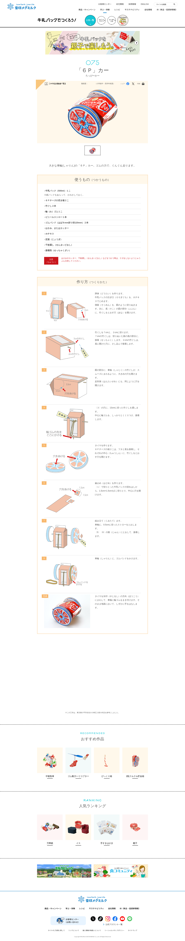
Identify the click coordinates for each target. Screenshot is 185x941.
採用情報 (132, 4)
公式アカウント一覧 (112, 924)
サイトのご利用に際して (56, 930)
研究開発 (120, 4)
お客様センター (104, 4)
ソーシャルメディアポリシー (114, 930)
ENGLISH (145, 4)
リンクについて (73, 930)
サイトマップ (132, 930)
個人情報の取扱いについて (92, 930)
